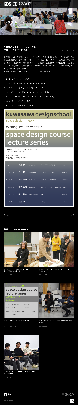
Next (8, 215)
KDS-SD (11, 4)
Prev (70, 215)
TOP (72, 401)
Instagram (9, 394)
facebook (5, 394)
